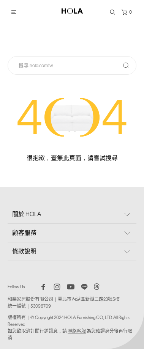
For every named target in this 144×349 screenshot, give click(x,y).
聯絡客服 (77, 331)
